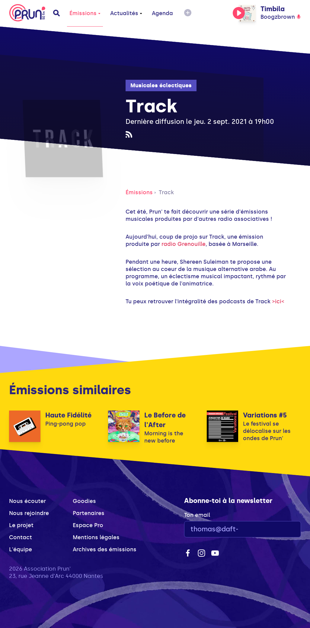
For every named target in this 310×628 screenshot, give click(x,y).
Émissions (85, 13)
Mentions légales (96, 537)
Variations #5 (265, 415)
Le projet (21, 525)
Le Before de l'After (165, 420)
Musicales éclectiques (161, 85)
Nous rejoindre (29, 513)
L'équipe (20, 549)
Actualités (126, 13)
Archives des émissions (104, 549)
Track (166, 192)
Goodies (84, 501)
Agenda (162, 13)
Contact (20, 537)
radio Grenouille (183, 244)
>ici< (278, 301)
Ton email (197, 515)
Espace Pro (88, 525)
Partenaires (88, 513)
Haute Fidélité (68, 415)
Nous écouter (27, 501)
